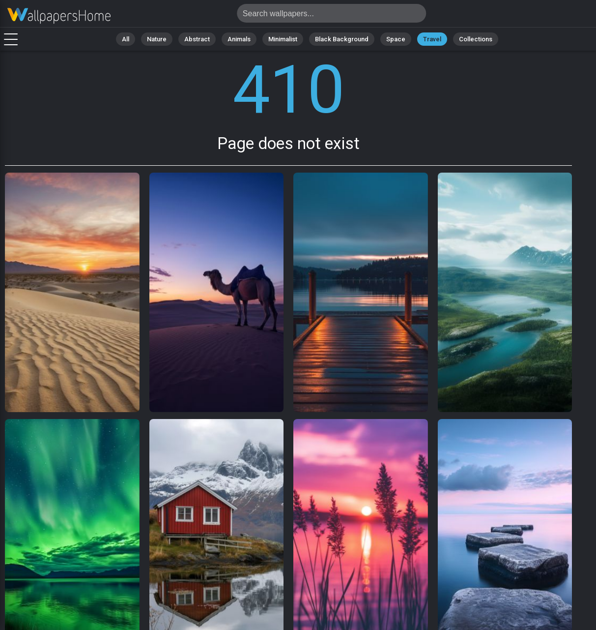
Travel (432, 39)
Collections (475, 39)
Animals (239, 39)
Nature (157, 39)
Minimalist (282, 39)
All (125, 39)
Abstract (197, 39)
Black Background (342, 39)
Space (395, 39)
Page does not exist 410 (59, 16)
